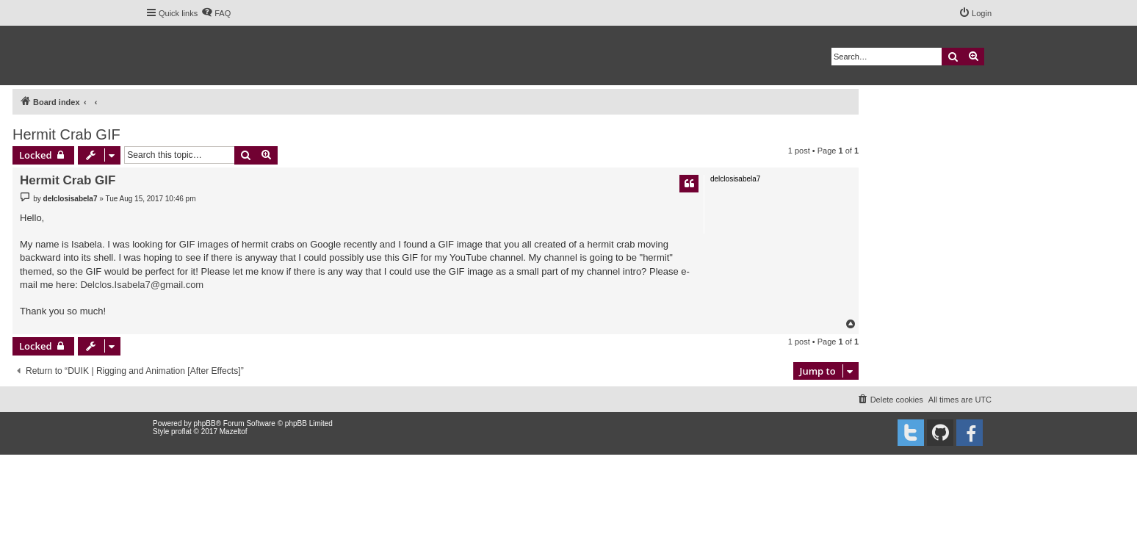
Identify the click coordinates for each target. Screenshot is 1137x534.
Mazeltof (234, 431)
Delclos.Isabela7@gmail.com (141, 284)
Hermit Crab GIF (66, 134)
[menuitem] (216, 13)
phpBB (205, 423)
